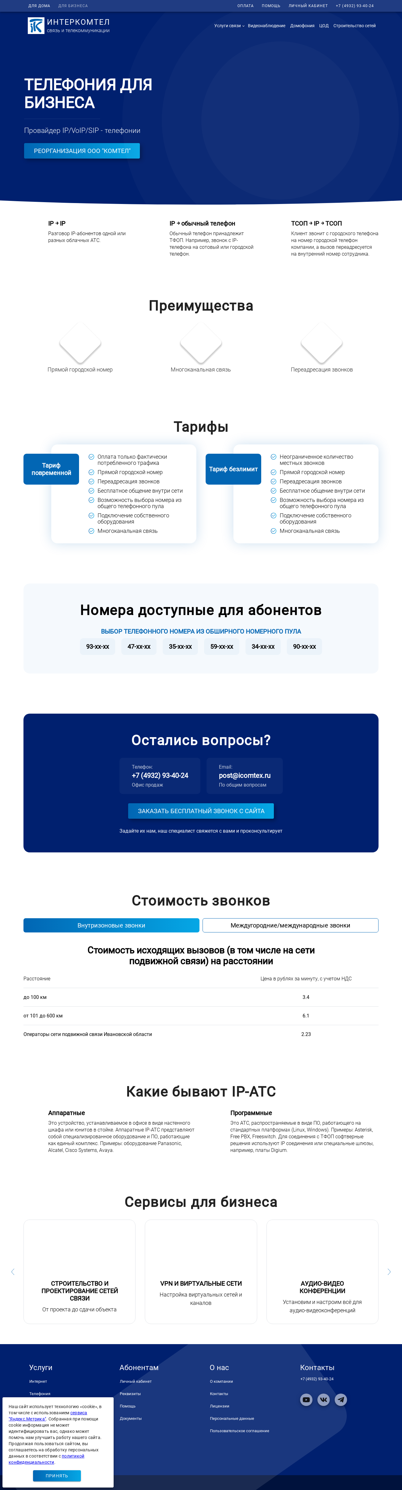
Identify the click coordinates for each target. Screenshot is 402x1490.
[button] (228, 25)
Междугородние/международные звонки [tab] (290, 925)
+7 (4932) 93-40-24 (160, 775)
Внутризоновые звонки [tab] (111, 925)
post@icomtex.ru (244, 775)
